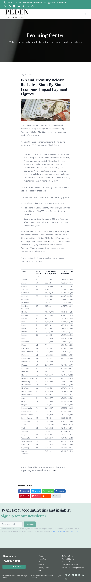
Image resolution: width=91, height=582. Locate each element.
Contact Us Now (14, 567)
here (54, 470)
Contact (41, 571)
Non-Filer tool (52, 241)
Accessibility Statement (70, 565)
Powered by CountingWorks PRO (73, 568)
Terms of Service (52, 531)
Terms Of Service (68, 559)
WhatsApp (48, 491)
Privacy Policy (68, 531)
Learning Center (43, 568)
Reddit (46, 496)
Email (56, 496)
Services (41, 565)
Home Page (42, 559)
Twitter (36, 491)
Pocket (36, 496)
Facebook (24, 491)
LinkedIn (60, 491)
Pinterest (24, 496)
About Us (41, 562)
